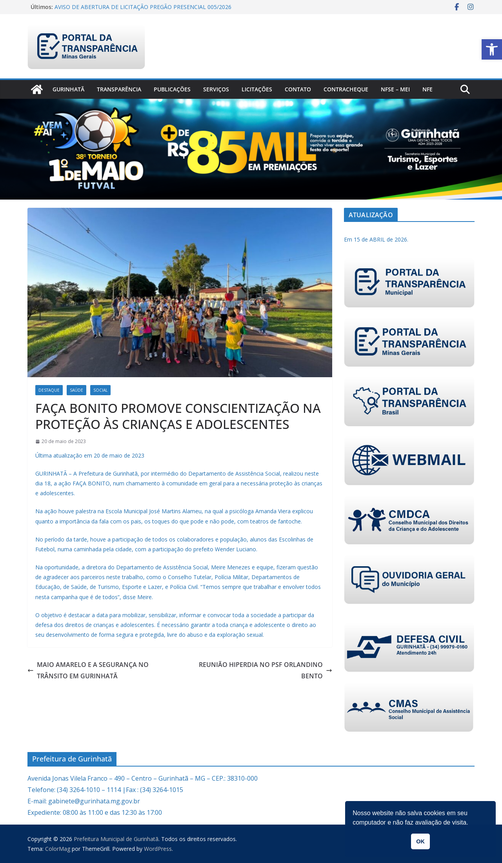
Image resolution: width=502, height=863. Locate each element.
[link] (492, 49)
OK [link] (420, 841)
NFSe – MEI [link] (395, 89)
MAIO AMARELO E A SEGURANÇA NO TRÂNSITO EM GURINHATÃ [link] (88, 670)
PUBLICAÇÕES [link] (172, 89)
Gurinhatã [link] (68, 89)
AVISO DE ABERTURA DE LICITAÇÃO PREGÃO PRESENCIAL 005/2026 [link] (143, 7)
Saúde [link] (76, 390)
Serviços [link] (216, 89)
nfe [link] (427, 89)
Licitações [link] (257, 89)
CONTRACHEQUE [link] (346, 89)
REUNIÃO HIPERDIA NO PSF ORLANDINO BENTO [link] (265, 670)
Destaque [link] (49, 390)
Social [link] (100, 390)
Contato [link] (298, 89)
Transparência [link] (119, 89)
